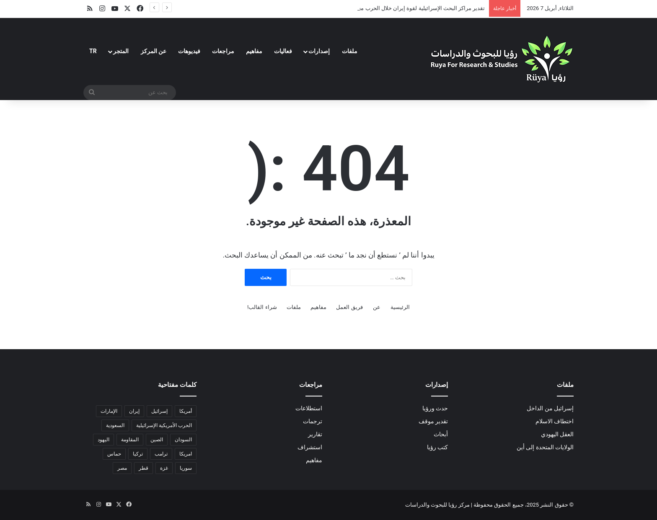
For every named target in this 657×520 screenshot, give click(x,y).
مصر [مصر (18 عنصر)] (122, 468)
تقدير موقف (433, 421)
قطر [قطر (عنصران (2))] (143, 468)
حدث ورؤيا (435, 408)
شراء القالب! (262, 307)
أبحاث (441, 434)
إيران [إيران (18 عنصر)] (134, 411)
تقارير (315, 434)
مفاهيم (254, 51)
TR (93, 51)
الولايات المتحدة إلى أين (545, 447)
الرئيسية (400, 307)
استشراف (309, 447)
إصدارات (319, 51)
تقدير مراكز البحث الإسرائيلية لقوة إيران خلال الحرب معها (419, 8)
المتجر (121, 51)
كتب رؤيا (437, 447)
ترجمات (312, 421)
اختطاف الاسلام (554, 421)
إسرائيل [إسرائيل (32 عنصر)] (159, 411)
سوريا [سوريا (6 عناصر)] (186, 468)
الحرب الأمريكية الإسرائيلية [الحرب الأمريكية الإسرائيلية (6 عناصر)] (164, 425)
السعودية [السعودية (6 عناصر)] (115, 425)
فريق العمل (349, 307)
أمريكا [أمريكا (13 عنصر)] (185, 411)
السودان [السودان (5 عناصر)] (183, 440)
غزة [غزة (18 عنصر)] (164, 468)
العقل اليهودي (557, 434)
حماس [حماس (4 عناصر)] (114, 454)
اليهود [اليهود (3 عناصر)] (103, 440)
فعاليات (283, 51)
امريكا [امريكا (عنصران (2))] (185, 454)
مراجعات (223, 51)
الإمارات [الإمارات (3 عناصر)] (109, 411)
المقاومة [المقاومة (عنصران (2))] (130, 440)
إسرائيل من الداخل (550, 408)
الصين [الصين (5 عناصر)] (156, 440)
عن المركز (153, 51)
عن (376, 307)
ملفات (349, 51)
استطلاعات (308, 408)
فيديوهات (189, 51)
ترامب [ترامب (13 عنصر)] (161, 454)
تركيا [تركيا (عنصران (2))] (138, 454)
